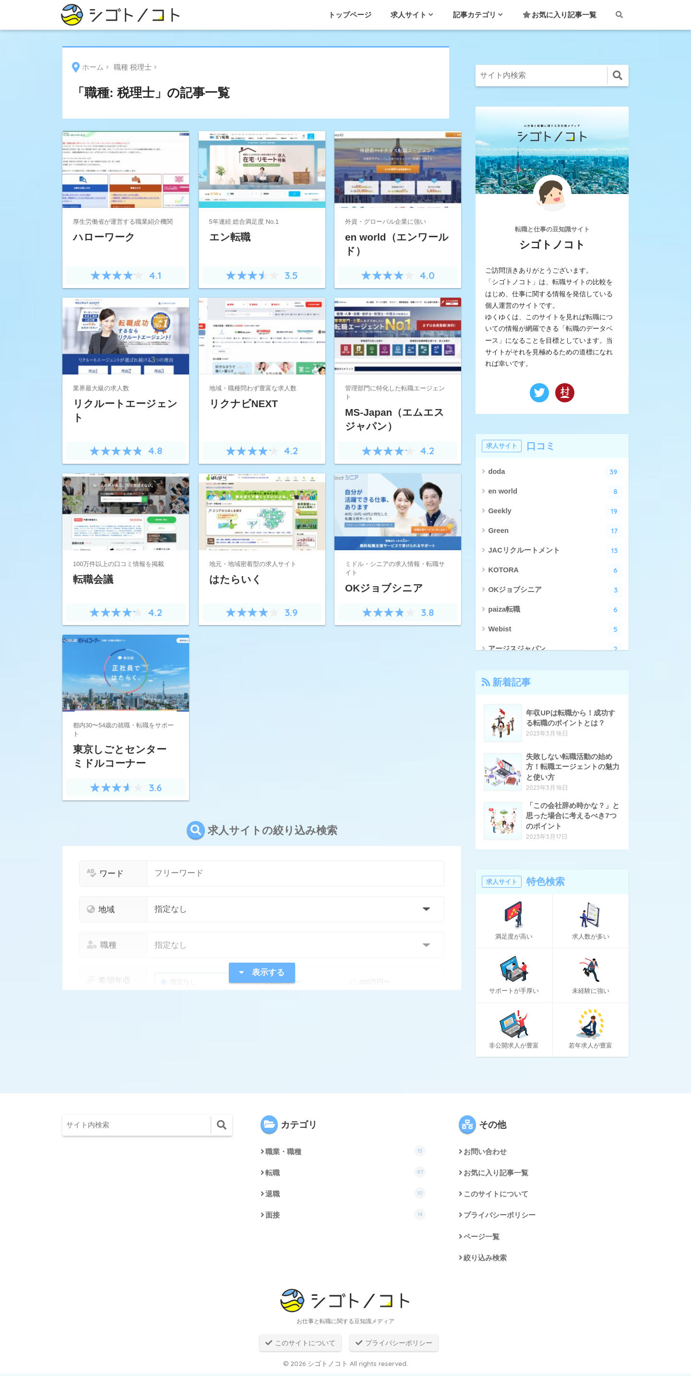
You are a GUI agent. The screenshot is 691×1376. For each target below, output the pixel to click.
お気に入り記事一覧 (559, 15)
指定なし (179, 982)
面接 (345, 1215)
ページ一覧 (483, 1238)
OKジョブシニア (555, 590)
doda (555, 472)
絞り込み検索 (487, 1260)
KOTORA (555, 571)
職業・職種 (345, 1151)
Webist (555, 630)
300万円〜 (370, 982)
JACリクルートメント (555, 551)
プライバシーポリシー (502, 1217)
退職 (345, 1194)
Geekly (555, 512)
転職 (345, 1172)
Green (555, 531)
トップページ (349, 15)
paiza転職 (555, 610)
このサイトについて (498, 1195)
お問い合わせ (487, 1152)
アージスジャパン (555, 649)
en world (555, 492)
